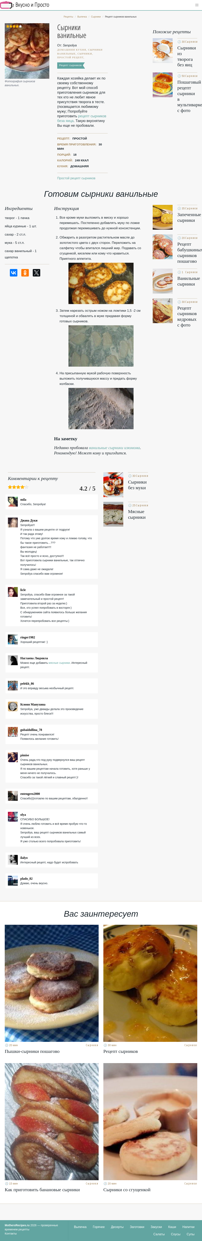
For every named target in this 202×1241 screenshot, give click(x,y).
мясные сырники (59, 662)
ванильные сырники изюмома (114, 447)
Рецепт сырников (70, 65)
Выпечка (80, 1227)
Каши (172, 1227)
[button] (197, 5)
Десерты (117, 1227)
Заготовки (137, 1227)
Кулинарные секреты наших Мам (24, 5)
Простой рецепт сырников (76, 178)
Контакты (11, 1233)
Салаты (159, 1234)
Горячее (99, 1227)
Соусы (175, 1234)
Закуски (156, 1227)
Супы (191, 1234)
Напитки (188, 1227)
